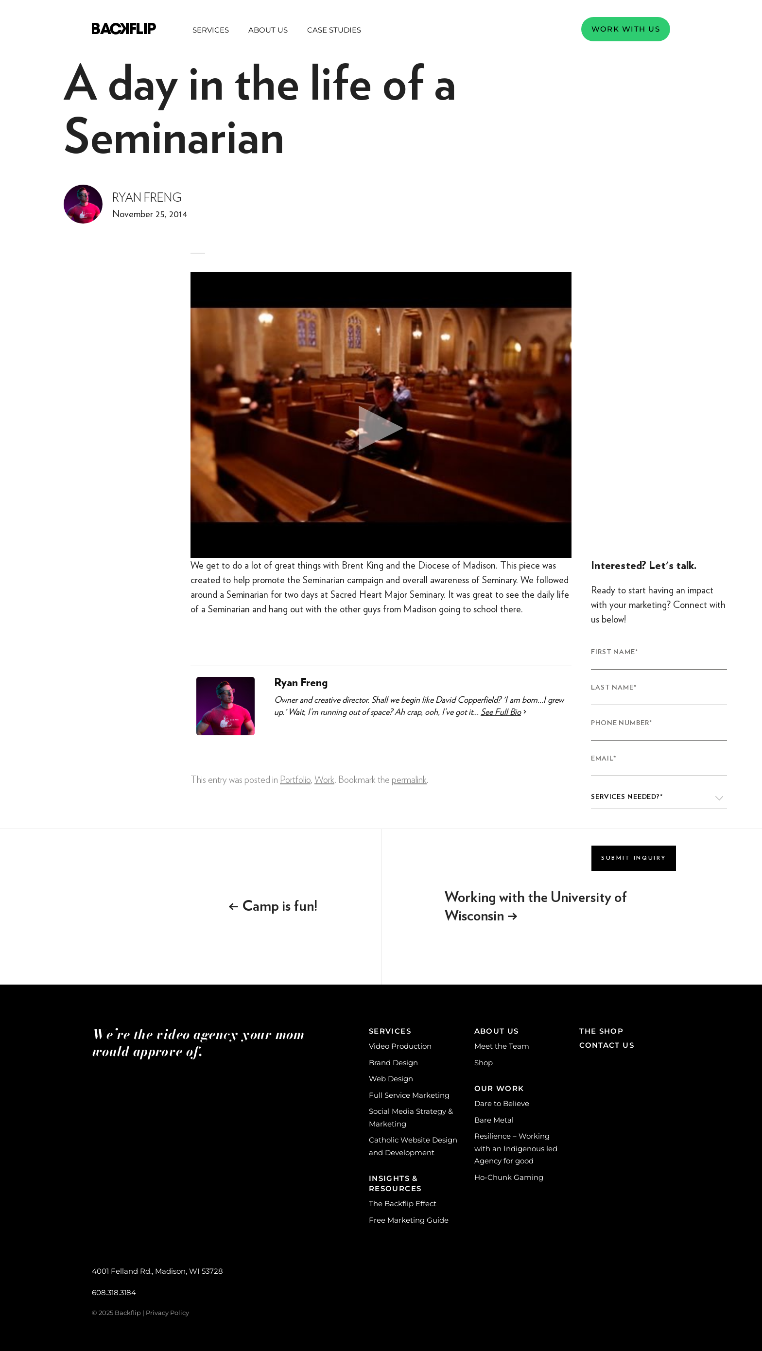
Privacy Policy (167, 1312)
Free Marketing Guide (409, 1220)
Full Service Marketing (409, 1095)
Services (210, 30)
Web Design (391, 1078)
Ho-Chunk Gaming (508, 1177)
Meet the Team (501, 1046)
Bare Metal (494, 1120)
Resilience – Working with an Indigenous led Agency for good (515, 1148)
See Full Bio (501, 712)
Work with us (625, 29)
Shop (483, 1062)
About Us (268, 30)
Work (324, 780)
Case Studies (334, 30)
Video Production (400, 1046)
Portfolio (295, 780)
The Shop (601, 1031)
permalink (409, 780)
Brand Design (393, 1062)
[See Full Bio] (525, 712)
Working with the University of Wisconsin (536, 906)
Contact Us (606, 1045)
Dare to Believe (501, 1103)
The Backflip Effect (402, 1203)
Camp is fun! (272, 906)
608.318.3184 (114, 1292)
